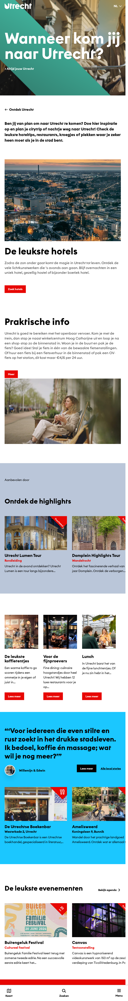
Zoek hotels (15, 289)
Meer (11, 374)
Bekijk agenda (109, 889)
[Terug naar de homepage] (18, 6)
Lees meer (14, 696)
